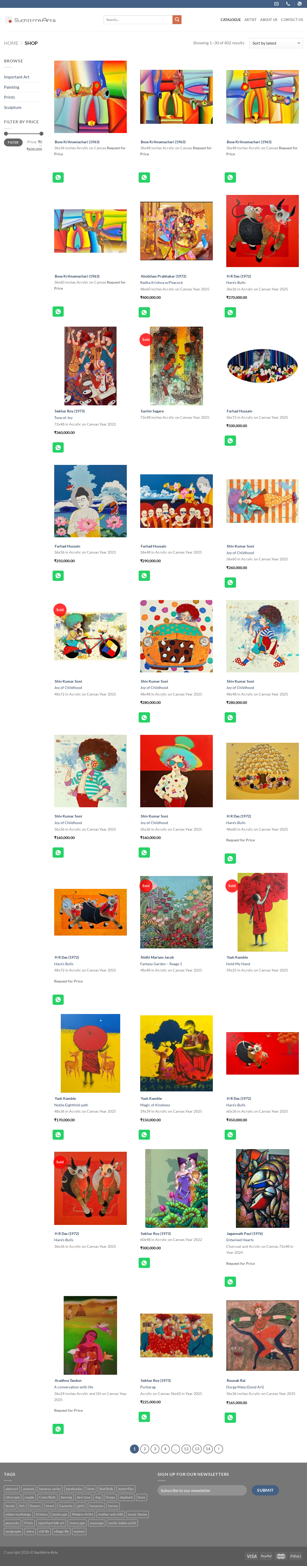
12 (186, 1448)
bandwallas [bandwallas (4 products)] (74, 1489)
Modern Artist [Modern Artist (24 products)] (82, 1514)
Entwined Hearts (240, 1240)
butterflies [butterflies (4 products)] (126, 1489)
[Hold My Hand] (262, 912)
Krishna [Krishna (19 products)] (42, 1514)
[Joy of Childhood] (262, 501)
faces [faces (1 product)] (141, 1497)
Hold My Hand (238, 964)
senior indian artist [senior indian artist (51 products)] (122, 1523)
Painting (11, 86)
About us (268, 20)
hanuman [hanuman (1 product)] (96, 1506)
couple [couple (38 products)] (29, 1497)
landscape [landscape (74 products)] (59, 1514)
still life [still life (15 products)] (44, 1531)
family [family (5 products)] (10, 1506)
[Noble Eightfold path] (90, 1053)
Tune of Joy (63, 417)
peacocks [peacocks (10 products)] (12, 1523)
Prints (9, 96)
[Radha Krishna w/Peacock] (176, 231)
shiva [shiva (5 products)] (30, 1531)
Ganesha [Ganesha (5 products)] (66, 1506)
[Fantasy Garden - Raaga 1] (176, 912)
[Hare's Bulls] (262, 231)
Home (11, 43)
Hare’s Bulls (235, 282)
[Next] (218, 1449)
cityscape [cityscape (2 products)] (13, 1497)
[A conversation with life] (90, 1335)
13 (197, 1448)
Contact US (292, 20)
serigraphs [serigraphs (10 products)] (13, 1531)
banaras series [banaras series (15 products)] (50, 1489)
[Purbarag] (176, 1335)
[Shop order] (276, 43)
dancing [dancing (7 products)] (66, 1497)
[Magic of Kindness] (176, 1053)
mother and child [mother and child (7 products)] (110, 1514)
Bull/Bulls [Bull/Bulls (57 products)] (106, 1489)
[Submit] (177, 19)
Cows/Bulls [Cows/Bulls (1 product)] (47, 1497)
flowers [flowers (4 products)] (35, 1506)
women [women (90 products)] (79, 1531)
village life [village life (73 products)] (61, 1531)
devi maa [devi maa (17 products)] (83, 1497)
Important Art (16, 76)
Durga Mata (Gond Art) (245, 1387)
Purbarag (147, 1387)
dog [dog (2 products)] (98, 1497)
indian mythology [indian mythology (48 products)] (18, 1514)
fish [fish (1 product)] (22, 1506)
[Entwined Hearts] (262, 1188)
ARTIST (250, 20)
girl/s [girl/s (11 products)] (81, 1506)
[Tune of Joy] (90, 366)
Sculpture (12, 107)
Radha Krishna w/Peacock (161, 282)
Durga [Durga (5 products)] (110, 1497)
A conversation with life (73, 1387)
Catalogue (231, 20)
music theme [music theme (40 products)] (137, 1514)
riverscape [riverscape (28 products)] (77, 1523)
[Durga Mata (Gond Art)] (262, 1335)
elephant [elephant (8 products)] (126, 1497)
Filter (13, 142)
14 (208, 1448)
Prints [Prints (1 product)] (28, 1523)
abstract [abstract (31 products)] (12, 1489)
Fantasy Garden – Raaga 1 (161, 964)
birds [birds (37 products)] (91, 1489)
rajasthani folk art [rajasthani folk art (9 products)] (51, 1523)
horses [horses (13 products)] (113, 1506)
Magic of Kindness (155, 1105)
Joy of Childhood (240, 552)
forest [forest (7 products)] (50, 1506)
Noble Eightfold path (71, 1105)
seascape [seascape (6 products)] (97, 1523)
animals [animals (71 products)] (28, 1489)
